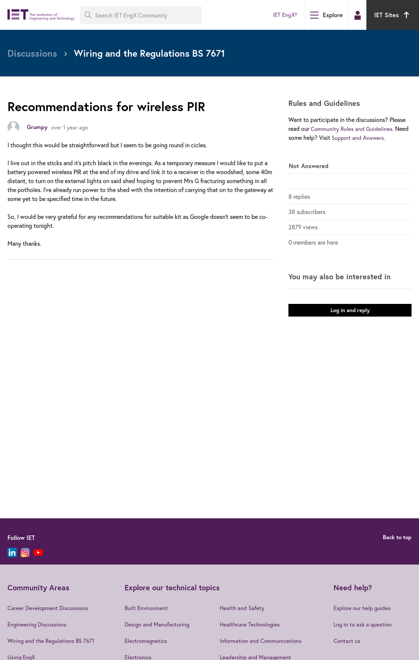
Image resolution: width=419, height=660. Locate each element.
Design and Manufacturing (158, 624)
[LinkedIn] (12, 552)
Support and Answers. (359, 137)
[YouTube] (38, 552)
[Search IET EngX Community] (140, 15)
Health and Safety (245, 608)
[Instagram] (25, 552)
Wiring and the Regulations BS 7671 (52, 640)
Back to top (395, 537)
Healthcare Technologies (253, 624)
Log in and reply (350, 314)
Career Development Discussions (49, 608)
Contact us (347, 640)
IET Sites (392, 15)
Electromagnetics (147, 640)
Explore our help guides (363, 608)
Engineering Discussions (38, 624)
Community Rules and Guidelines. (353, 128)
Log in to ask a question (363, 624)
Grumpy (37, 127)
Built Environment (147, 608)
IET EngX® (283, 15)
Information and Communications (264, 640)
